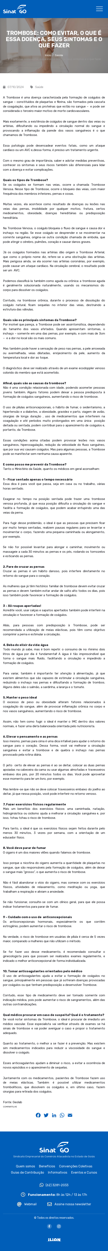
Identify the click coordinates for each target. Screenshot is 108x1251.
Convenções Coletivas (75, 1166)
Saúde (59, 55)
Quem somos (25, 1166)
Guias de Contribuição (27, 1172)
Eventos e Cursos (84, 1172)
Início (48, 55)
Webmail (27, 1204)
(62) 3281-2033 (54, 1185)
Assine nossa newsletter (69, 1204)
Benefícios (47, 1166)
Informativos (57, 1172)
